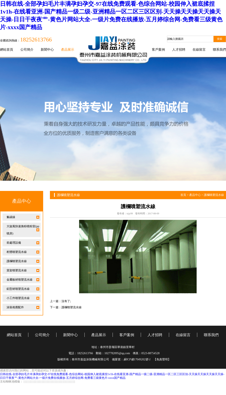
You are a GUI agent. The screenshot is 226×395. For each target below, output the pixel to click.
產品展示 (67, 49)
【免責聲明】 (162, 359)
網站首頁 (6, 49)
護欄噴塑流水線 (214, 194)
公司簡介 (26, 49)
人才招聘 (178, 49)
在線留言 (199, 49)
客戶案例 (158, 49)
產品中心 (195, 194)
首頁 (183, 194)
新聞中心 (47, 49)
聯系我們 (219, 49)
